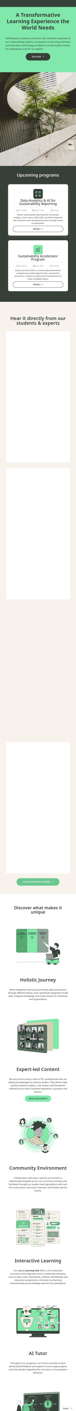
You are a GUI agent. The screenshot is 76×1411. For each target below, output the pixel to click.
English (66, 1408)
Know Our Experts (38, 1098)
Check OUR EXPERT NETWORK (38, 882)
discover (38, 56)
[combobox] (68, 1408)
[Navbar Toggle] (66, 3)
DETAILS (38, 229)
